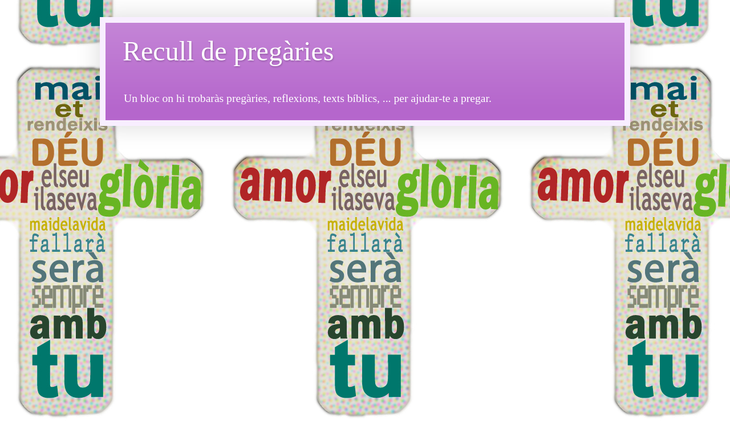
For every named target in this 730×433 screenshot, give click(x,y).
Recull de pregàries (228, 51)
